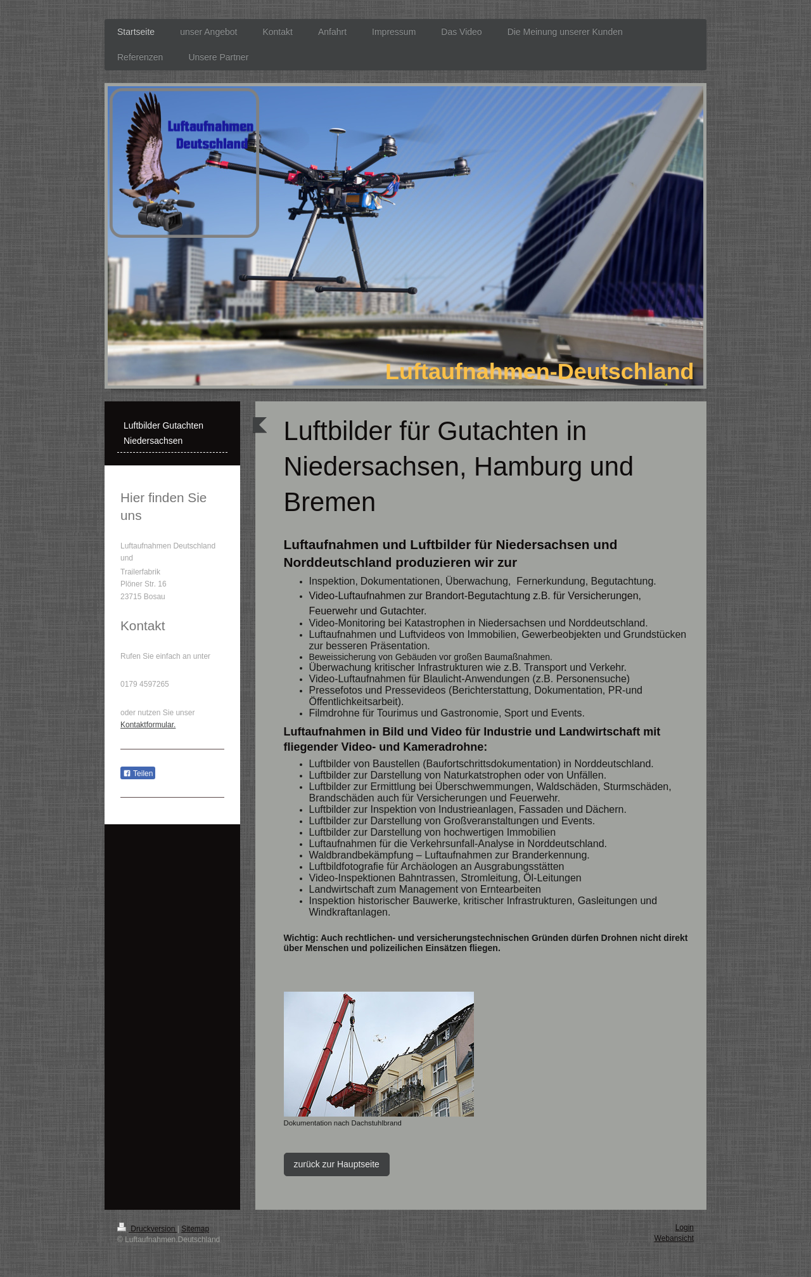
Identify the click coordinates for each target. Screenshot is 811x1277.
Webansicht (674, 1238)
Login (684, 1227)
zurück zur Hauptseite (337, 1164)
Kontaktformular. (148, 724)
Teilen (138, 773)
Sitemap (195, 1228)
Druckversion (147, 1228)
